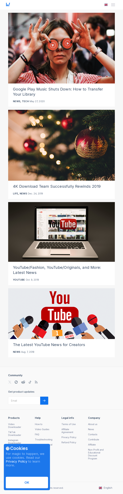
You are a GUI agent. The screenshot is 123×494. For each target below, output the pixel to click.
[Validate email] (44, 401)
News (16, 101)
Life (15, 193)
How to (38, 424)
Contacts (92, 434)
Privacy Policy (16, 461)
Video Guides (42, 429)
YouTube (19, 279)
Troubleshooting (43, 439)
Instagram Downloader (14, 441)
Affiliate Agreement (67, 431)
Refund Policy (69, 442)
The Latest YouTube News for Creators (49, 344)
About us (92, 424)
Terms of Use (69, 424)
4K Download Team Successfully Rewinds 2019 (57, 186)
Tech (25, 101)
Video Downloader (14, 425)
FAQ (37, 434)
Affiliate (92, 444)
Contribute (93, 439)
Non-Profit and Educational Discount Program (96, 454)
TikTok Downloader (14, 433)
